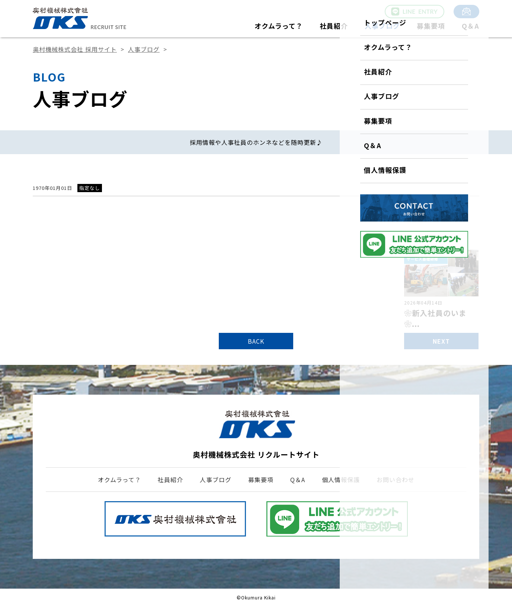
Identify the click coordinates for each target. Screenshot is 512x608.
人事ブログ (382, 26)
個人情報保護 (341, 479)
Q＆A (470, 26)
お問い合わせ (396, 479)
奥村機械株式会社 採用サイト (75, 49)
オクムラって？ (279, 26)
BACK (256, 341)
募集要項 (431, 26)
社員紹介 (334, 26)
